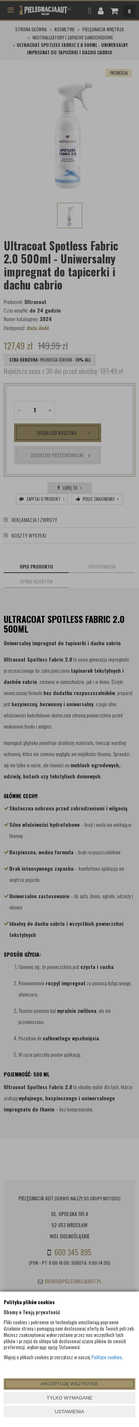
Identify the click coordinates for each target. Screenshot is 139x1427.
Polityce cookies (107, 1357)
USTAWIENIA (69, 1411)
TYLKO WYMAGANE (70, 1398)
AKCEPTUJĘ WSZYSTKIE (69, 1383)
